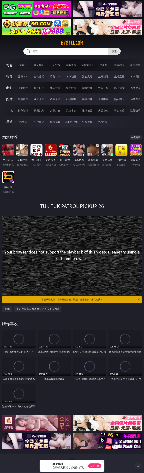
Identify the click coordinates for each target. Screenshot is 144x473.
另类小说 (103, 110)
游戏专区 (71, 65)
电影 (9, 88)
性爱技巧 (135, 110)
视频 (9, 76)
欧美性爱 (71, 88)
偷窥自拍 (23, 99)
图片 (9, 99)
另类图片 (135, 99)
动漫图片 (71, 99)
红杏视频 (87, 122)
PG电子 (23, 65)
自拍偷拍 (39, 76)
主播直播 (119, 76)
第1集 (7, 309)
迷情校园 (87, 110)
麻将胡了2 (87, 65)
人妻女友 (55, 110)
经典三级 (103, 88)
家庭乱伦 (39, 110)
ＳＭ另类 (135, 76)
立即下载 (94, 465)
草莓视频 (55, 122)
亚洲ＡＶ (23, 76)
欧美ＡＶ (55, 76)
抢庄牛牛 (135, 65)
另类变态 (135, 88)
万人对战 (55, 65)
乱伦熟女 (119, 88)
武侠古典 (71, 110)
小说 (9, 110)
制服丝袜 (87, 88)
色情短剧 (103, 122)
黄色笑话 (119, 110)
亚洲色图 (39, 99)
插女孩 (23, 122)
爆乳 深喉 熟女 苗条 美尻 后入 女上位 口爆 (37, 309)
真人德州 (39, 65)
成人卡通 (55, 88)
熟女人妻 (87, 76)
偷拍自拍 (39, 88)
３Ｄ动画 (71, 76)
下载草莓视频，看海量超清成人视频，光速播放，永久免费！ (90, 299)
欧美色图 (55, 99)
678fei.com (72, 43)
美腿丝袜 (87, 99)
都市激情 (23, 110)
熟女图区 (119, 99)
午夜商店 (39, 122)
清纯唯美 (103, 99)
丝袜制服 (103, 76)
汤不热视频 (71, 122)
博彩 (9, 65)
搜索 (114, 51)
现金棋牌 (119, 65)
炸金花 (103, 65)
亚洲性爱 (23, 88)
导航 (9, 122)
